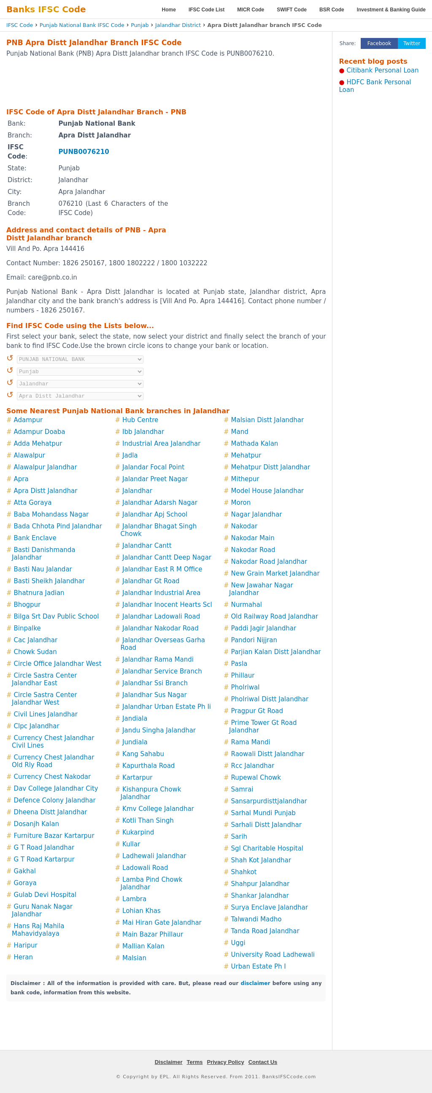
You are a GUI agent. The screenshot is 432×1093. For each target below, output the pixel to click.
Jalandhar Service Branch (162, 671)
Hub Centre (140, 420)
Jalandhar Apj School (154, 514)
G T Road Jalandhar (44, 847)
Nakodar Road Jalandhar (269, 561)
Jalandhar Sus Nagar (154, 695)
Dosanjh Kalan (36, 824)
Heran (23, 957)
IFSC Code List (206, 10)
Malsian (134, 958)
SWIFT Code (292, 10)
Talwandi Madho (256, 919)
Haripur (26, 945)
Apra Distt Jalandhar (46, 491)
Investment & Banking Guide (391, 10)
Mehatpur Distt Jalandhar (270, 467)
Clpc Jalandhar (36, 726)
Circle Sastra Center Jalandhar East (44, 679)
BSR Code (331, 10)
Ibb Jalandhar (143, 432)
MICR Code (250, 10)
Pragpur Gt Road (257, 711)
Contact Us (263, 1062)
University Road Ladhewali (273, 954)
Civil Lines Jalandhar (46, 714)
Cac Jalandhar (36, 640)
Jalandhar (137, 491)
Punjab (139, 25)
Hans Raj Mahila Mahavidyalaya (38, 929)
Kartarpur (137, 777)
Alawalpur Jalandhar (45, 467)
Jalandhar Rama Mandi (158, 659)
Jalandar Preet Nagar (155, 479)
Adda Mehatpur (38, 443)
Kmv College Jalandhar (158, 809)
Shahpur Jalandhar (260, 884)
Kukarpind (138, 832)
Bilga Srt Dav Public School (56, 616)
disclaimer (255, 983)
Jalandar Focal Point (153, 467)
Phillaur (243, 675)
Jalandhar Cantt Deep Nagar (166, 557)
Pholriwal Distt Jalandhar (270, 699)
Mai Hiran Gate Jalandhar (162, 922)
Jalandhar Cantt (147, 545)
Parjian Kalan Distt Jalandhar (276, 652)
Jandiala (134, 718)
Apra (21, 479)
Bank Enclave (35, 538)
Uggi (238, 943)
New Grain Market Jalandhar (275, 573)
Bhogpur (27, 604)
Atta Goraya (33, 502)
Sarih (239, 836)
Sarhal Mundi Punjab (263, 813)
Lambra (134, 899)
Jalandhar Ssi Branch (155, 683)
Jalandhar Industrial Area (161, 593)
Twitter (411, 43)
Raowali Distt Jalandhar (268, 754)
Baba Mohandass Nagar (51, 514)
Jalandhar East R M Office (162, 569)
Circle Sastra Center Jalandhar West (44, 698)
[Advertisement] (166, 82)
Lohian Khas (141, 911)
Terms (194, 1062)
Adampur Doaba (39, 432)
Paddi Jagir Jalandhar (264, 628)
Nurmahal (246, 604)
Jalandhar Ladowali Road (161, 616)
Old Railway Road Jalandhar (274, 616)
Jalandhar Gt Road (151, 581)
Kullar (131, 844)
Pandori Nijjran (254, 640)
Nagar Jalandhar (256, 514)
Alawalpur (29, 455)
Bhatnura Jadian (39, 593)
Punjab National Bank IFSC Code (82, 25)
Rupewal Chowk (256, 777)
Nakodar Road (253, 550)
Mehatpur (246, 455)
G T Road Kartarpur (44, 859)
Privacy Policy (225, 1062)
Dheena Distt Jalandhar (50, 812)
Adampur (28, 420)
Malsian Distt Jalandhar (267, 420)
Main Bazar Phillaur (152, 934)
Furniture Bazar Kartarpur (54, 836)
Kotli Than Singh (148, 820)
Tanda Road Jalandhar (265, 931)
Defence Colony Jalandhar (55, 800)
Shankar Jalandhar (260, 895)
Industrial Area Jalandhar (161, 443)
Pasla (239, 664)
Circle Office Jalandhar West (58, 664)
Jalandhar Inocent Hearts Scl (167, 604)
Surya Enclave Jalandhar (269, 907)
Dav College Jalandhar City (56, 788)
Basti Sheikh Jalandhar (49, 581)
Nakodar (244, 526)
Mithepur (245, 479)
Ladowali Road (145, 868)
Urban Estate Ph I (258, 966)
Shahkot (244, 872)
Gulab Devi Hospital (45, 895)
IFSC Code (19, 25)
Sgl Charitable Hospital (267, 848)
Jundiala (135, 742)
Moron (241, 502)
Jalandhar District (178, 25)
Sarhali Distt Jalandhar (266, 825)
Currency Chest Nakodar (52, 777)
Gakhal (25, 871)
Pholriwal (245, 687)
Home (169, 10)
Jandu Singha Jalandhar (159, 730)
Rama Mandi (250, 742)
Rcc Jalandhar (253, 766)
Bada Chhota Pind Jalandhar (58, 526)
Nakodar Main (253, 538)
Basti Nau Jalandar (43, 569)
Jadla (130, 455)
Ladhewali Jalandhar (154, 856)
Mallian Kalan (143, 946)
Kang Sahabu (143, 754)
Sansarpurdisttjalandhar (269, 801)
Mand (239, 432)
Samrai (242, 789)
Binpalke (27, 628)
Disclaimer (169, 1062)
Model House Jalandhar (267, 491)
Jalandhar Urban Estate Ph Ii (166, 707)
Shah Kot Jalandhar (261, 860)
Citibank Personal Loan (383, 70)
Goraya (25, 883)
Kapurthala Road (148, 766)
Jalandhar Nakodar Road (160, 628)
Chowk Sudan (35, 652)
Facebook (379, 43)
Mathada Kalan (254, 443)
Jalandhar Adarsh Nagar (159, 502)
